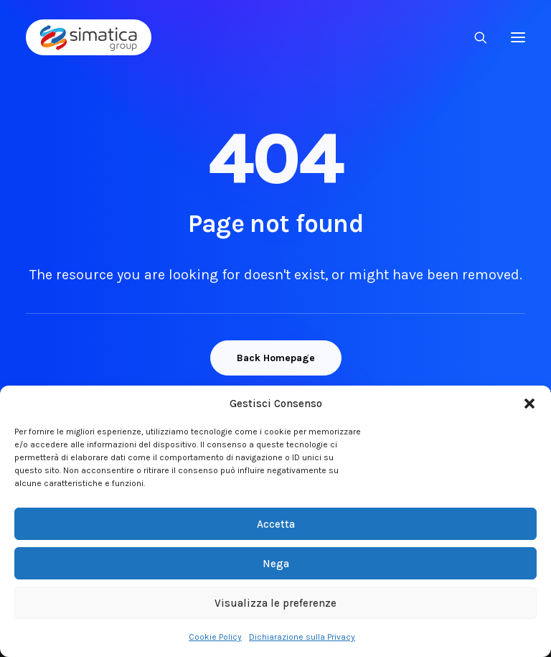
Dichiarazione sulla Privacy (302, 637)
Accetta (276, 524)
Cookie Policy (215, 637)
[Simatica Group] (88, 37)
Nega (276, 563)
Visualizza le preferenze (275, 603)
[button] (529, 403)
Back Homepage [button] (276, 358)
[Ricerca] (474, 37)
